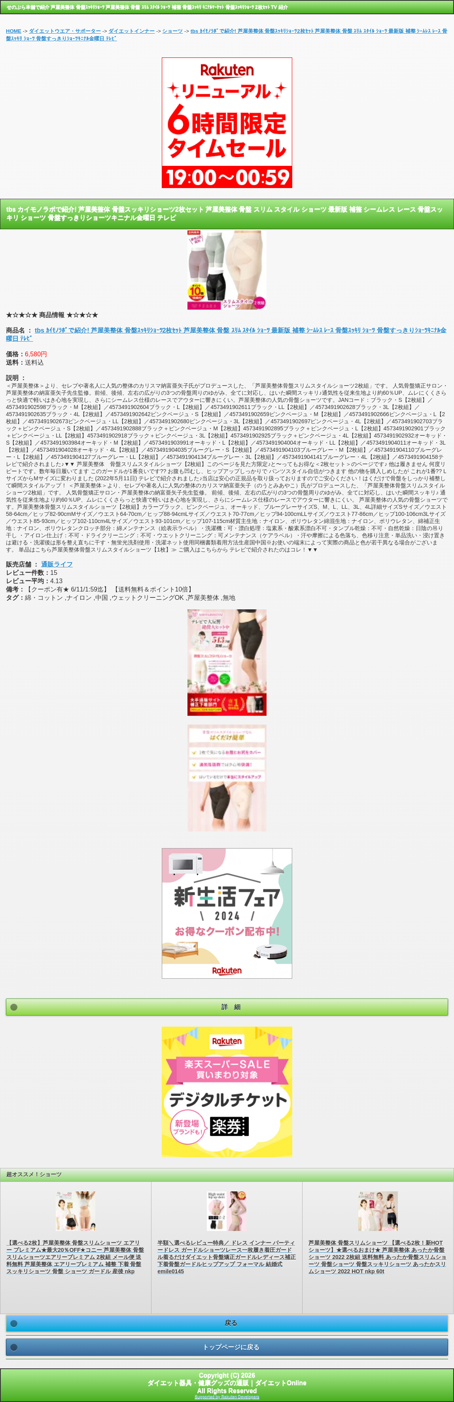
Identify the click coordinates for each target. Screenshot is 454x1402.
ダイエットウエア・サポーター (65, 31)
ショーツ (172, 31)
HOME (13, 31)
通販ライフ (57, 564)
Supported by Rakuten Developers (227, 1396)
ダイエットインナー (131, 31)
